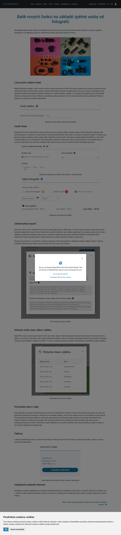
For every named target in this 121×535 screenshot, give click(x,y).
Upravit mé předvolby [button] (17, 529)
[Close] (82, 258)
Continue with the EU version (60, 277)
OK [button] (6, 529)
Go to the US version (60, 274)
